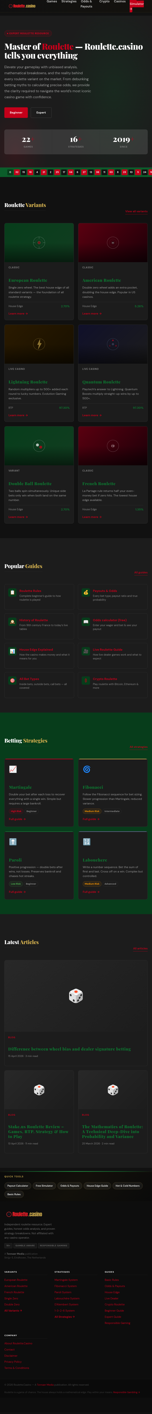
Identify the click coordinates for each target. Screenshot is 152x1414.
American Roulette (15, 1287)
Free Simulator (47, 1186)
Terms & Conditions (16, 1369)
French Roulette (14, 1294)
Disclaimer (10, 1357)
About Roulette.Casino (18, 1345)
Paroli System (63, 1294)
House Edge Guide (106, 1186)
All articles (140, 949)
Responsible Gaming (117, 1325)
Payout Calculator (19, 1186)
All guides (141, 573)
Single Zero (11, 1300)
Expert (43, 113)
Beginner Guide (114, 1312)
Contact (9, 1351)
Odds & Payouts (75, 1186)
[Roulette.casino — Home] (22, 6)
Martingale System (66, 1281)
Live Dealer (112, 1300)
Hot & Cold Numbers (20, 1195)
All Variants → (13, 1312)
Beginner (17, 113)
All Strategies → (65, 1318)
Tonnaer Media (45, 1386)
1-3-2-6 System (65, 1312)
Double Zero (12, 1306)
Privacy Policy (13, 1363)
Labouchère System (67, 1300)
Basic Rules (49, 1195)
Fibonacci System (66, 1287)
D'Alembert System (66, 1306)
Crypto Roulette (115, 1306)
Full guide (15, 820)
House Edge (112, 1294)
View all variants (136, 212)
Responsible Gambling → (126, 1393)
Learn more (16, 314)
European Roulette (15, 1281)
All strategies (139, 747)
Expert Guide (113, 1318)
